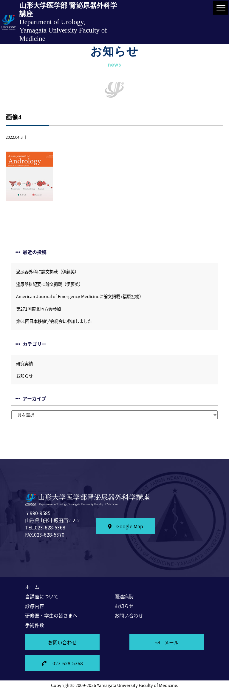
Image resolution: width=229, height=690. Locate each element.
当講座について (41, 596)
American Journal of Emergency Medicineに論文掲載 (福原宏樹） (79, 296)
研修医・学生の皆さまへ (51, 615)
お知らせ (24, 375)
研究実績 (24, 363)
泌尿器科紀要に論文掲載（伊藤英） (49, 284)
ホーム (32, 586)
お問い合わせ (128, 615)
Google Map (125, 526)
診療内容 (34, 605)
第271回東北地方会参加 (38, 309)
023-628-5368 (62, 663)
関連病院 (124, 596)
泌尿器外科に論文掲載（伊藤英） (47, 271)
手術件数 (34, 625)
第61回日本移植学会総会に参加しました (54, 321)
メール (167, 642)
